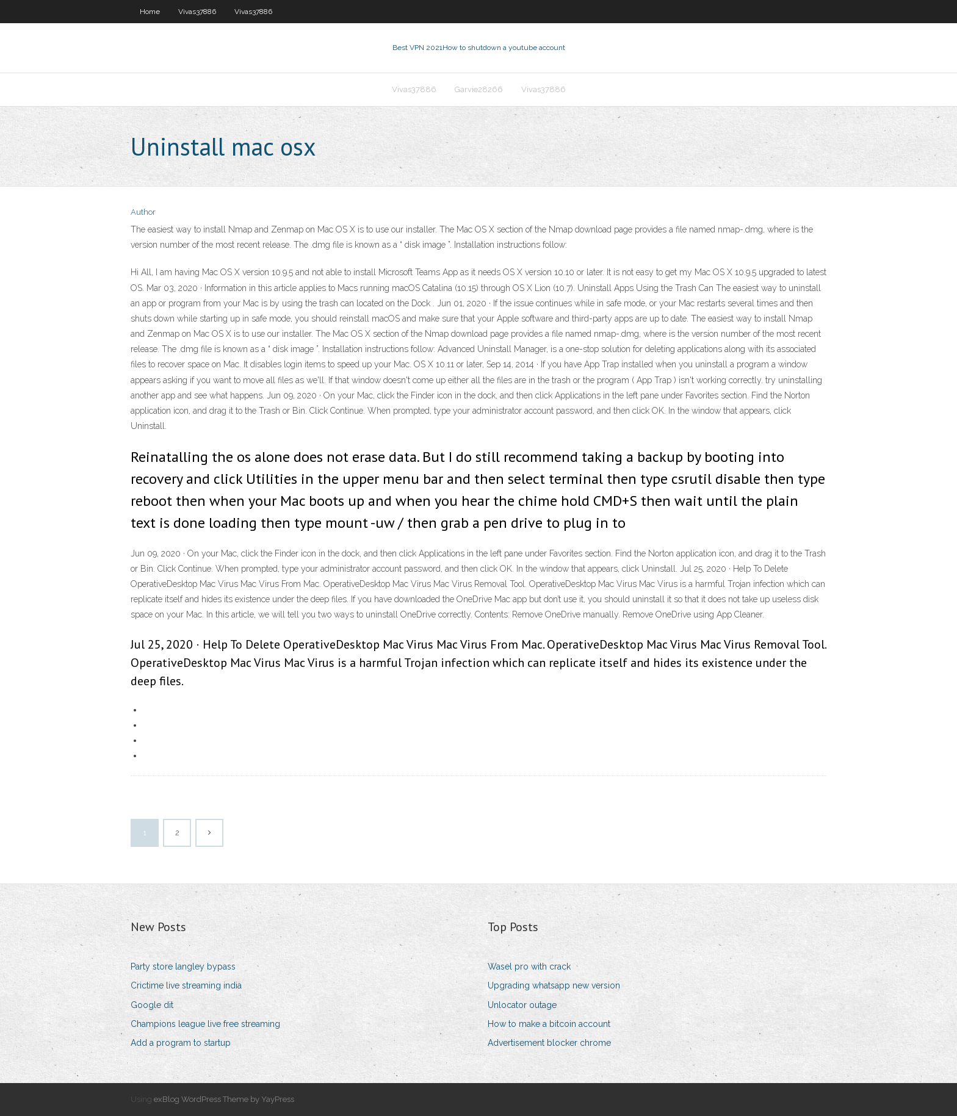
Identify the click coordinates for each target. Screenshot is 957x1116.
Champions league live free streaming (205, 1024)
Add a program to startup (181, 1043)
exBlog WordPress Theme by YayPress (224, 1099)
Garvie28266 (479, 89)
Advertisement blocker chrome (549, 1043)
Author (143, 212)
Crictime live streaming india (186, 985)
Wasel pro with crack (529, 966)
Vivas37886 (197, 11)
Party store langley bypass (183, 966)
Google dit (152, 1005)
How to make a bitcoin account (549, 1024)
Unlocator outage (522, 1005)
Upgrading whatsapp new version (554, 985)
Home (150, 11)
